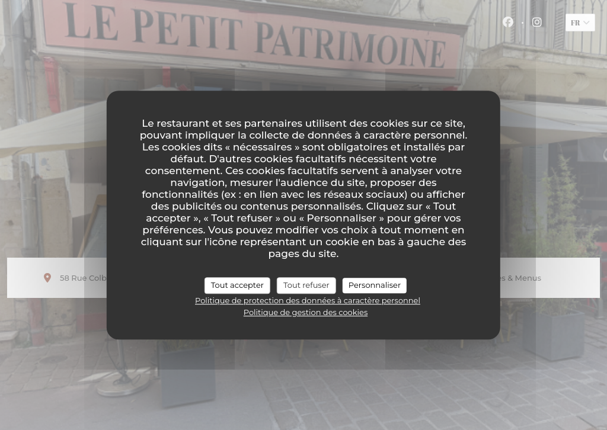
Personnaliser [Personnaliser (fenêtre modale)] (375, 285)
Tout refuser (306, 285)
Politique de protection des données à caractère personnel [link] (307, 300)
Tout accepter (237, 285)
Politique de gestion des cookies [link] (306, 312)
